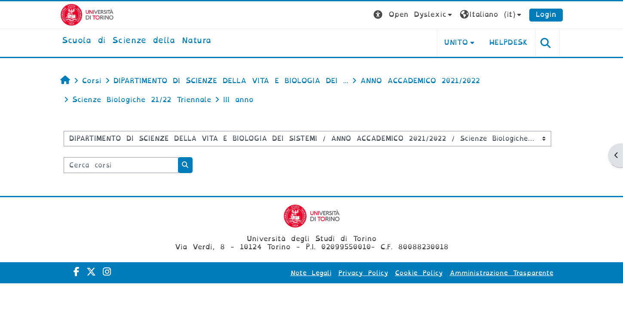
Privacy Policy (363, 273)
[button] (413, 15)
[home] (137, 41)
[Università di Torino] (87, 14)
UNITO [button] (456, 42)
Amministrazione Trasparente (501, 273)
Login (546, 14)
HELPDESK (508, 42)
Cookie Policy (419, 273)
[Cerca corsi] (121, 165)
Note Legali (311, 273)
